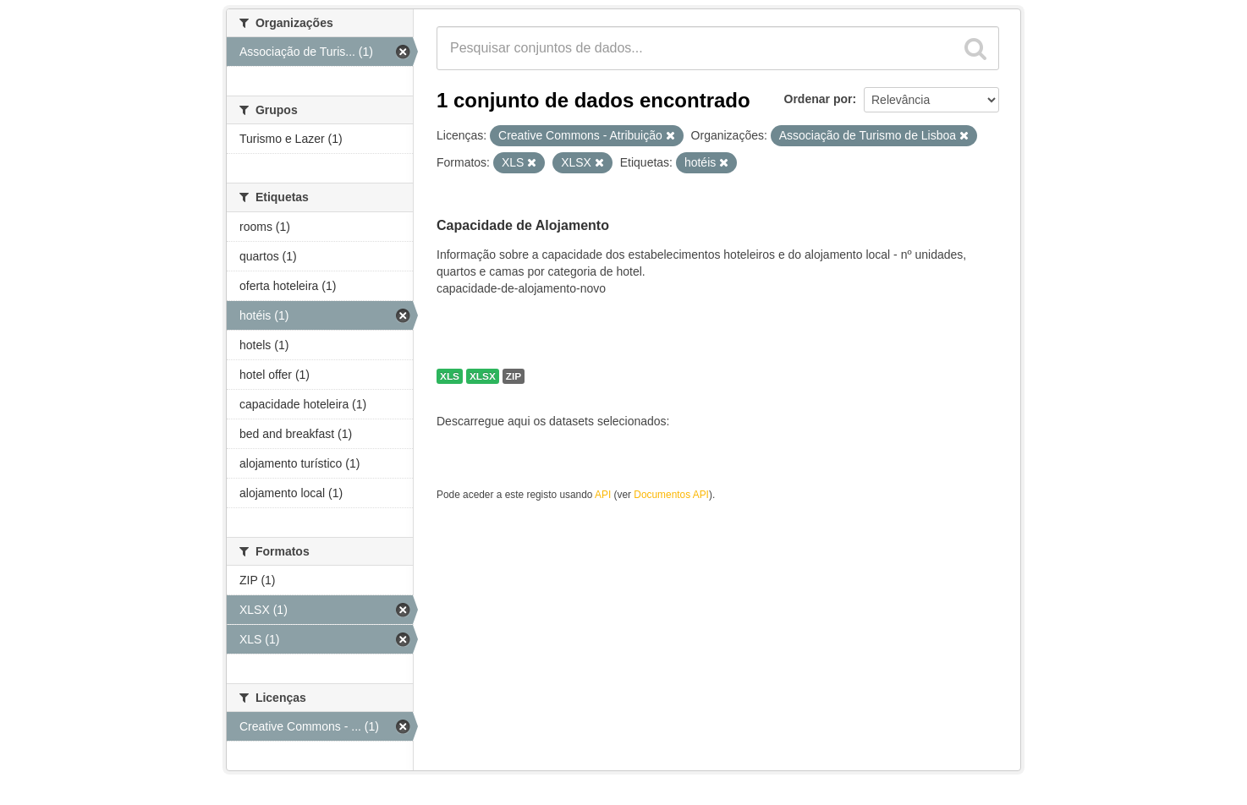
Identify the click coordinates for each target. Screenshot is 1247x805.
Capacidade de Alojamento (523, 225)
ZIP (513, 376)
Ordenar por (818, 99)
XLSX (483, 376)
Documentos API (671, 495)
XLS (449, 376)
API (603, 495)
